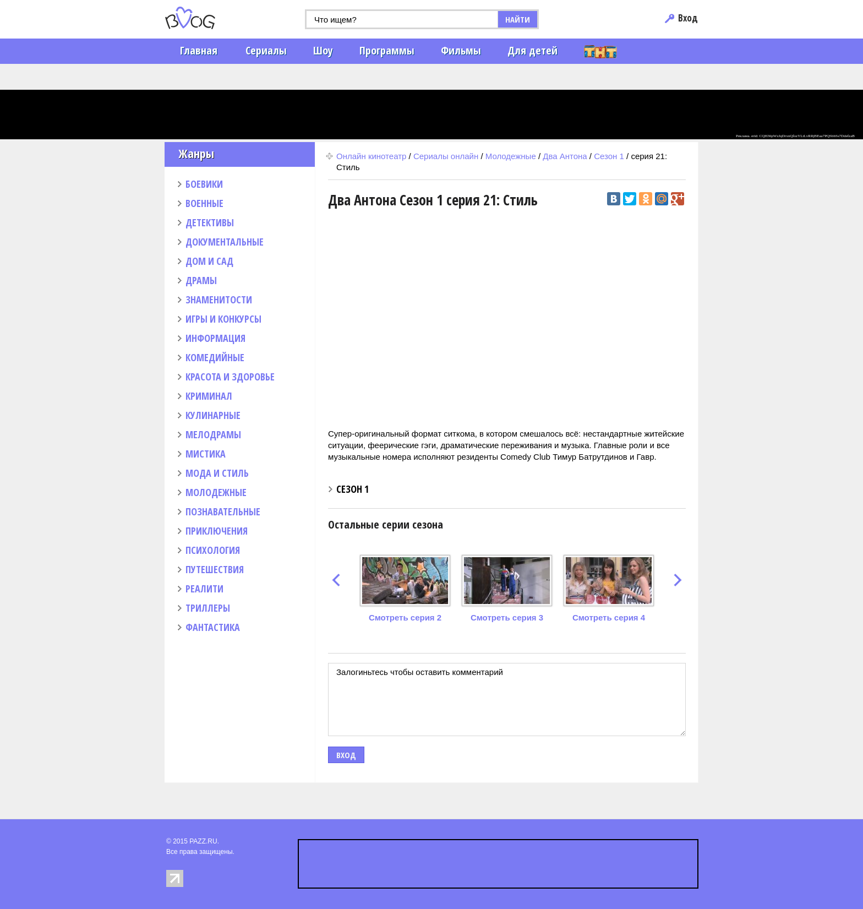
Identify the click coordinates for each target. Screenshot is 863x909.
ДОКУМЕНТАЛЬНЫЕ (224, 241)
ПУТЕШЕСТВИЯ (214, 569)
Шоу (323, 50)
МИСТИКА (205, 453)
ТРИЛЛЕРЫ (207, 607)
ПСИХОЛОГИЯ (212, 550)
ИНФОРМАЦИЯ (215, 338)
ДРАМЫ (201, 280)
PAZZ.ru (207, 18)
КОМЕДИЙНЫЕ (214, 357)
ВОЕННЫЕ (204, 203)
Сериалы (266, 50)
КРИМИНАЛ (208, 395)
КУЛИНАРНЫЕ (213, 415)
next (677, 580)
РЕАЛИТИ (204, 588)
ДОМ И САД (209, 261)
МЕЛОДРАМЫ (213, 434)
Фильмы (461, 50)
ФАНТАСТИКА (212, 627)
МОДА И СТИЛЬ (217, 473)
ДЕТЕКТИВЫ (209, 222)
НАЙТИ (517, 19)
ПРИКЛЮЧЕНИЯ (216, 530)
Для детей (532, 50)
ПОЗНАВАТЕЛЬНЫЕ (222, 511)
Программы (386, 50)
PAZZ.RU (203, 841)
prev (336, 580)
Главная (198, 50)
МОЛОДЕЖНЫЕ (216, 492)
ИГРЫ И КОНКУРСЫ (223, 318)
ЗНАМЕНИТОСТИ (218, 299)
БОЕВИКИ (204, 183)
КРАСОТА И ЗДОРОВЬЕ (230, 376)
